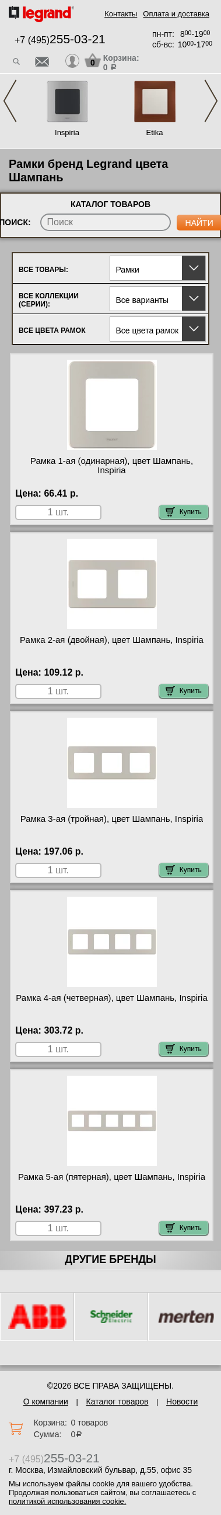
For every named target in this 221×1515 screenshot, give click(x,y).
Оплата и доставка (176, 13)
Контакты (120, 13)
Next (211, 101)
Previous (10, 101)
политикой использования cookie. (67, 1501)
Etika (154, 132)
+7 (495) (60, 40)
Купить (184, 512)
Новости (182, 1401)
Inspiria (67, 132)
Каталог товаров (117, 1401)
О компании (45, 1401)
